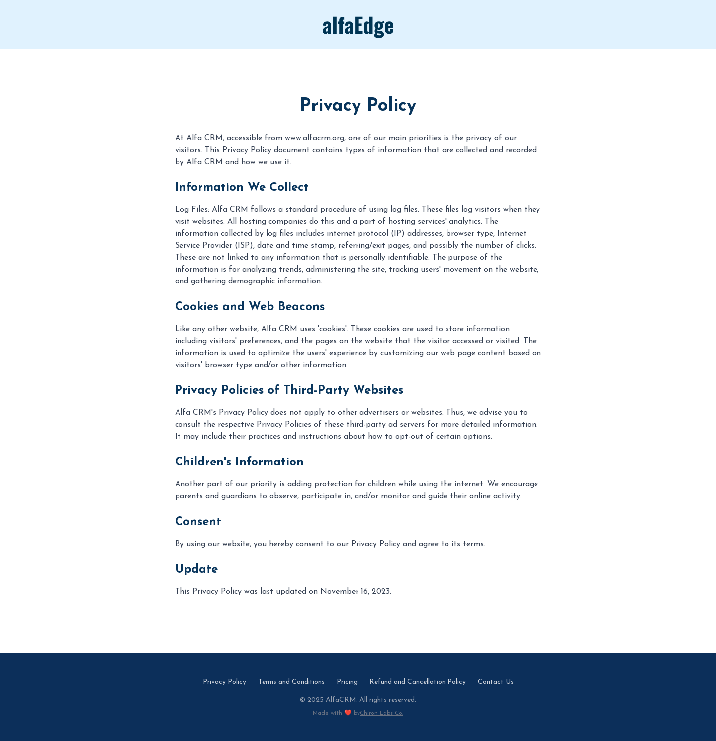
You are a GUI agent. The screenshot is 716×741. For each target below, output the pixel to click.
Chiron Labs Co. (381, 713)
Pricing (347, 682)
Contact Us (496, 682)
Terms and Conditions (291, 682)
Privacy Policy (224, 682)
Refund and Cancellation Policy (417, 682)
